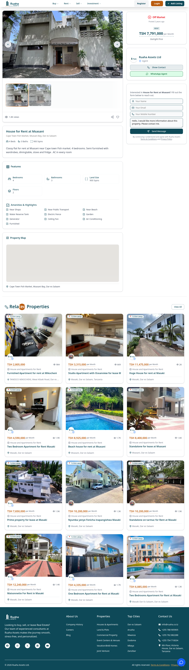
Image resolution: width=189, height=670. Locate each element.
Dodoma (132, 640)
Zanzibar (132, 651)
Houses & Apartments (107, 624)
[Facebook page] (7, 645)
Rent (67, 3)
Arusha (131, 629)
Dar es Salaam (134, 624)
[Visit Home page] (12, 617)
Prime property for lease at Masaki (27, 521)
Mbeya (131, 645)
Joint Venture (103, 651)
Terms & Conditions (149, 139)
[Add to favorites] (117, 117)
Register (141, 3)
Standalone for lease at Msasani (147, 446)
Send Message (156, 131)
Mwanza (132, 635)
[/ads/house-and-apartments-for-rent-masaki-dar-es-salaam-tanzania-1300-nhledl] (94, 335)
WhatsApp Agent (156, 73)
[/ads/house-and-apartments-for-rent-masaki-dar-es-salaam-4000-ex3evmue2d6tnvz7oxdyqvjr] (94, 484)
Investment (94, 3)
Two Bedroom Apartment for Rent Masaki (31, 446)
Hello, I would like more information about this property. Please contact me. (156, 122)
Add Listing (174, 3)
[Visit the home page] (12, 3)
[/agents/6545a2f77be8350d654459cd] (71, 356)
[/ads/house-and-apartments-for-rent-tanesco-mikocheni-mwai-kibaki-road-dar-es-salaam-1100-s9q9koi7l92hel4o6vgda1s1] (33, 335)
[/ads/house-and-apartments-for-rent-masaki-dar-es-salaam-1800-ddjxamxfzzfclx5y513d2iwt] (33, 408)
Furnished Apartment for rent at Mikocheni (32, 373)
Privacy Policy (166, 139)
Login (157, 3)
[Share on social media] (112, 117)
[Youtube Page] (47, 645)
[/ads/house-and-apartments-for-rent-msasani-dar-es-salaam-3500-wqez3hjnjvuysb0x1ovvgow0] (94, 408)
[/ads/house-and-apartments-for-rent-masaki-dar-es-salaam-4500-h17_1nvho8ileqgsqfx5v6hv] (155, 335)
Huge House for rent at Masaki (147, 373)
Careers (70, 629)
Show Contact (156, 67)
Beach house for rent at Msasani (86, 446)
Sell (79, 3)
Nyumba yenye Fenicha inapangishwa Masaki (94, 522)
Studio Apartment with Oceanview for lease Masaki (97, 373)
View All (178, 306)
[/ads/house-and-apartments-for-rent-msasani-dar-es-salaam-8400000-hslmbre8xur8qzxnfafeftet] (155, 408)
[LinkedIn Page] (37, 645)
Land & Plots (103, 629)
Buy (56, 3)
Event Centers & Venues (108, 640)
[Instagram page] (17, 645)
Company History (74, 624)
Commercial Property (107, 635)
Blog (68, 635)
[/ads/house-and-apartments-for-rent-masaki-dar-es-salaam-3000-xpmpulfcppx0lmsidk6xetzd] (33, 483)
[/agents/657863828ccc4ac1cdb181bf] (10, 356)
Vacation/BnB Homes (107, 645)
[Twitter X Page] (27, 645)
